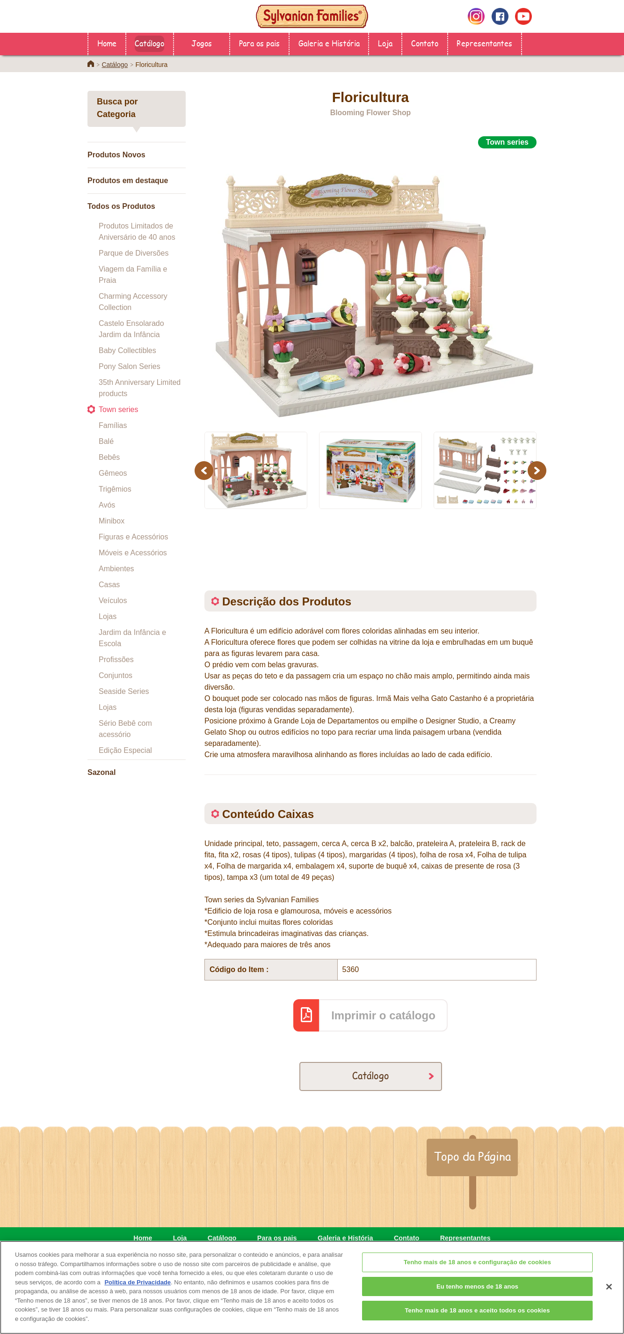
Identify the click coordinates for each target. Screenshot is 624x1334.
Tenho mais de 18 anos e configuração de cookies (477, 1275)
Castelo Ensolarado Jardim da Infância (131, 329)
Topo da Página (472, 1156)
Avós (107, 505)
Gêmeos (113, 473)
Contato (424, 42)
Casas (109, 585)
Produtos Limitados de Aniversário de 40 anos (137, 231)
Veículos (113, 600)
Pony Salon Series (129, 366)
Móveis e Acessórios (133, 553)
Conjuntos (115, 675)
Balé (106, 441)
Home (106, 42)
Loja (385, 42)
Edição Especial (125, 750)
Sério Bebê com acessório (125, 728)
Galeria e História (329, 42)
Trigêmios (115, 489)
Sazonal (101, 772)
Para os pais (259, 42)
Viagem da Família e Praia (133, 274)
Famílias (113, 425)
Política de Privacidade (137, 1295)
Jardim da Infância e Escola (132, 638)
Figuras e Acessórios (133, 537)
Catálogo (149, 42)
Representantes (484, 42)
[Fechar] (609, 1300)
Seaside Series (124, 691)
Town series (118, 409)
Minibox (111, 521)
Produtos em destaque (127, 180)
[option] (370, 284)
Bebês (109, 457)
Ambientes (116, 569)
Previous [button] (205, 470)
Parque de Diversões (133, 253)
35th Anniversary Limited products (140, 388)
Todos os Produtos (121, 206)
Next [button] (538, 470)
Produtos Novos (116, 155)
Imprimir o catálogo (383, 1015)
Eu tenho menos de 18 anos (477, 1300)
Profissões (116, 659)
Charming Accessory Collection (133, 301)
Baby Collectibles (127, 350)
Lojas (107, 616)
